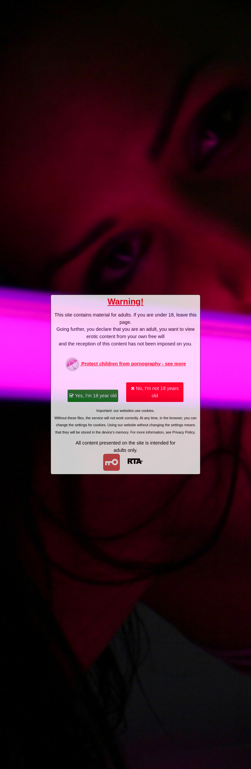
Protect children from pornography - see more (125, 364)
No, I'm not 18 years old (154, 392)
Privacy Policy (183, 432)
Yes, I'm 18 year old (93, 395)
